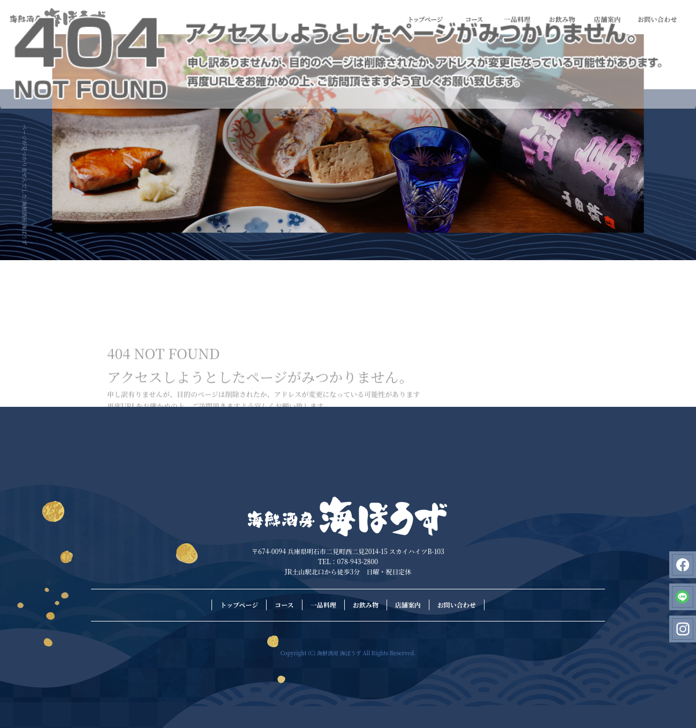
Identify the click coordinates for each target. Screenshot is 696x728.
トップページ (426, 20)
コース (474, 20)
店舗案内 (607, 20)
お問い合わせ (657, 20)
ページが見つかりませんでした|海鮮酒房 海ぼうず (25, 184)
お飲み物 (562, 20)
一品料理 (517, 20)
